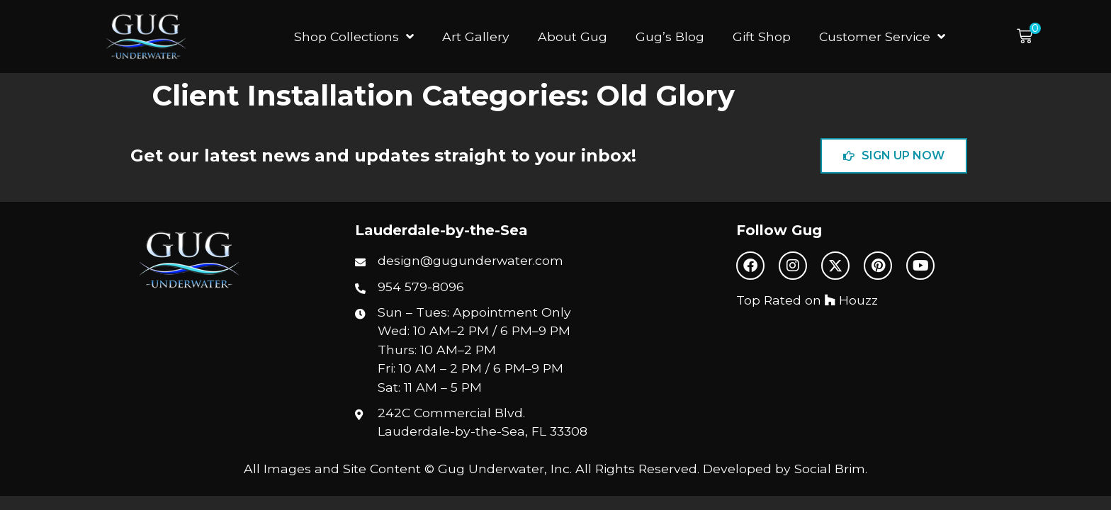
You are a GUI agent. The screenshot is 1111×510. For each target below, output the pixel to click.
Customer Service (882, 36)
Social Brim (829, 468)
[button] (1029, 36)
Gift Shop (762, 36)
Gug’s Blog (670, 36)
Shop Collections (354, 36)
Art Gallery (475, 36)
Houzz (851, 300)
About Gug (572, 36)
